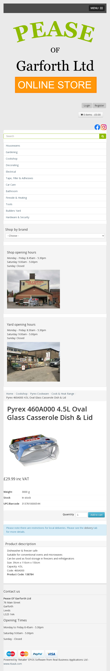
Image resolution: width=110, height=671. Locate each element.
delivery (88, 528)
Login (87, 105)
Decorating (12, 165)
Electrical (11, 171)
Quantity (68, 514)
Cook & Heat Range (62, 393)
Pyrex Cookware (39, 393)
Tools (9, 204)
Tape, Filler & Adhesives (19, 178)
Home (9, 393)
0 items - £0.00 (91, 114)
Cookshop (11, 158)
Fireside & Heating (16, 197)
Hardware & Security (17, 217)
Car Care (11, 184)
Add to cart (96, 514)
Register (99, 105)
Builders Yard (13, 210)
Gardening (11, 152)
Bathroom (12, 191)
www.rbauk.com (13, 663)
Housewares (13, 145)
